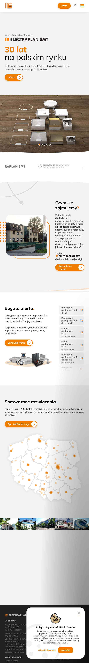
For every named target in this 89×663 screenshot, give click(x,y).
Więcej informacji (47, 650)
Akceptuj (65, 650)
